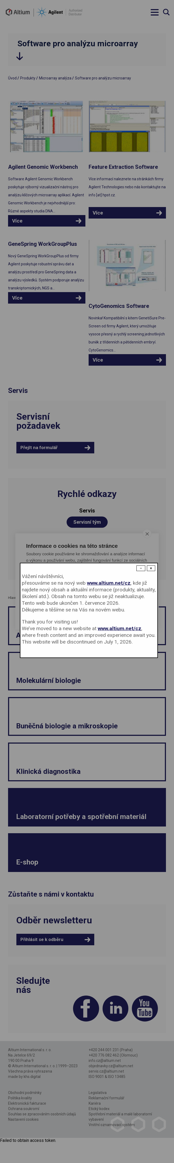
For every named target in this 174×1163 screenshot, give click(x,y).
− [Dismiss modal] (141, 568)
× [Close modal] (151, 568)
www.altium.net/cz (108, 583)
